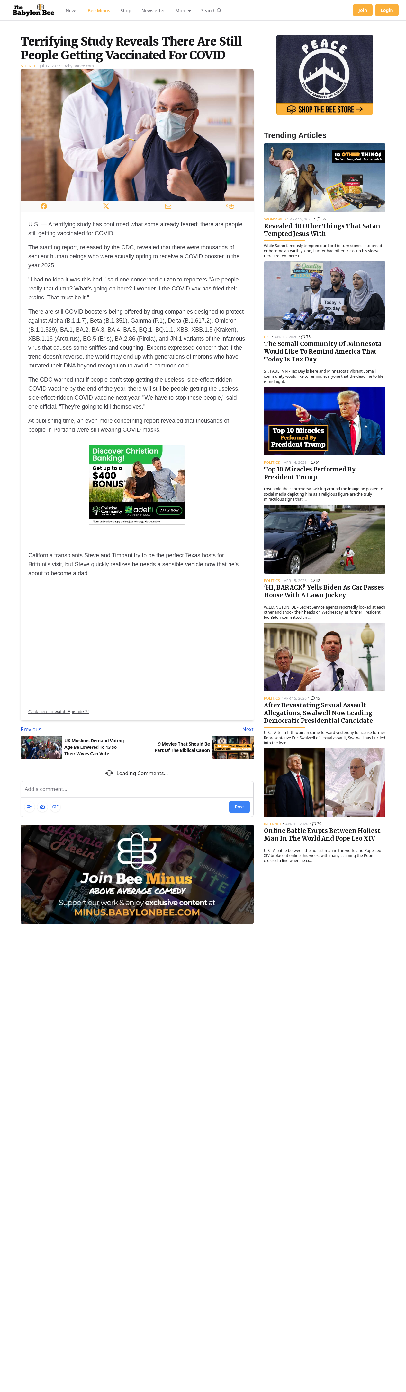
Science (28, 146)
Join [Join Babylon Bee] (362, 10)
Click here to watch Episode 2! (58, 791)
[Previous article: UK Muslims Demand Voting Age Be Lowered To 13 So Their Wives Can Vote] (77, 809)
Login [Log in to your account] (387, 10)
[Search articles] (211, 10)
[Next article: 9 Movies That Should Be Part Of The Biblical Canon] (196, 809)
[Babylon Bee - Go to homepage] (33, 10)
